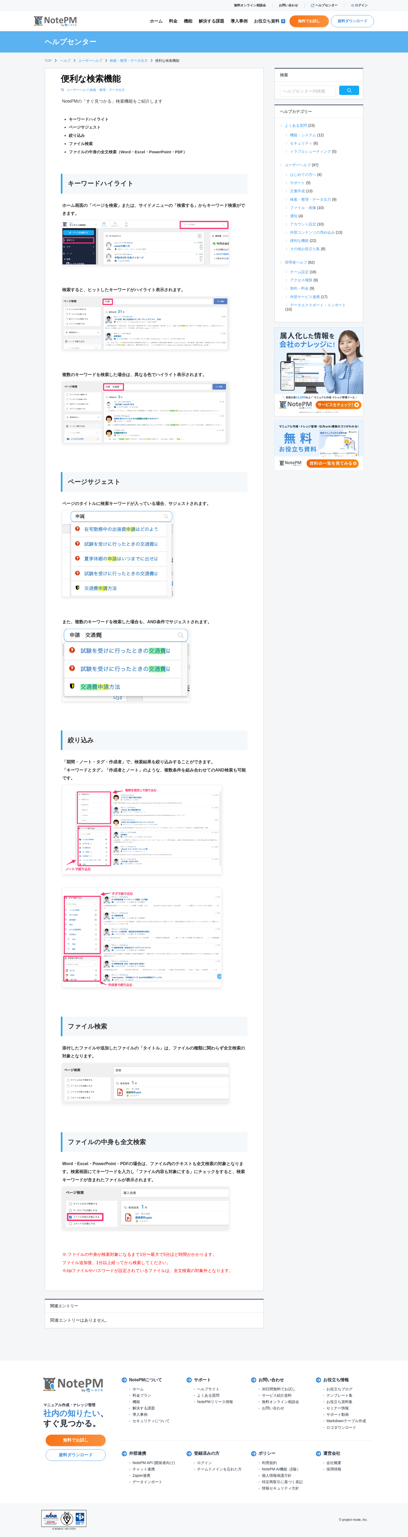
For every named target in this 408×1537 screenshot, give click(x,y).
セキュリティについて (151, 1421)
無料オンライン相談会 (250, 5)
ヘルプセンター (324, 5)
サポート (297, 183)
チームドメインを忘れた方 (219, 1469)
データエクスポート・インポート (318, 305)
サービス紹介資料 (277, 1395)
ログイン (359, 5)
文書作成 (297, 191)
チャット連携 (144, 1469)
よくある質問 (296, 125)
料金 (173, 21)
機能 (188, 21)
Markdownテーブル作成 (346, 1421)
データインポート (147, 1482)
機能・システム (303, 135)
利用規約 (269, 1463)
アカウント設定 (303, 224)
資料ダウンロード (352, 21)
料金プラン (142, 1395)
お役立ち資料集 (339, 1402)
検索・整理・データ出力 (107, 90)
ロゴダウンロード (341, 1427)
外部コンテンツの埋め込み (312, 232)
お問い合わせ (288, 5)
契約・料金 (299, 288)
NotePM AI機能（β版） (281, 1469)
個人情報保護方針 (277, 1475)
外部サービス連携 (305, 297)
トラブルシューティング (310, 151)
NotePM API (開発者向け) (154, 1463)
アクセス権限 (301, 280)
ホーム (156, 21)
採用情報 (333, 1469)
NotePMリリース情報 (215, 1402)
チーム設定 (299, 272)
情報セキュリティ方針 (280, 1488)
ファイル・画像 (303, 208)
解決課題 (211, 21)
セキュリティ (301, 143)
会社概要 (333, 1463)
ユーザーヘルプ (78, 90)
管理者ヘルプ (296, 262)
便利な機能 (299, 240)
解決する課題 (144, 1408)
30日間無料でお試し (279, 1389)
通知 (294, 216)
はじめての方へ (303, 174)
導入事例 (239, 21)
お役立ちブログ (339, 1389)
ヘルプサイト (208, 1389)
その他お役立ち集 (305, 249)
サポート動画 (337, 1414)
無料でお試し (309, 21)
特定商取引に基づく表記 (282, 1482)
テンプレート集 (339, 1395)
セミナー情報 (337, 1408)
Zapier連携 (142, 1475)
